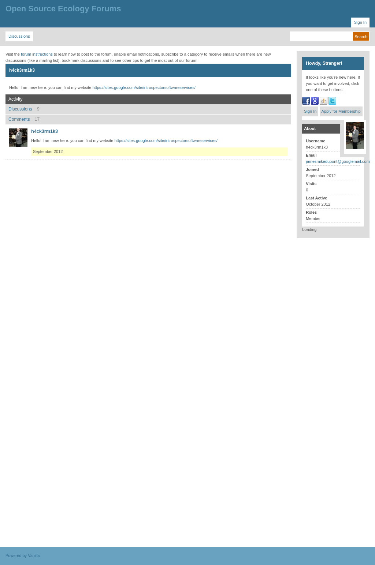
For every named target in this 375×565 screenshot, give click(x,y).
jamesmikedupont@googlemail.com (338, 161)
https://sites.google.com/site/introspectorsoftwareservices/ (143, 87)
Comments (24, 119)
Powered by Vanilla (22, 555)
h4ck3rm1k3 (44, 131)
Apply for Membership (341, 111)
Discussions (24, 109)
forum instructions (37, 54)
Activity (15, 99)
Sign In (310, 111)
